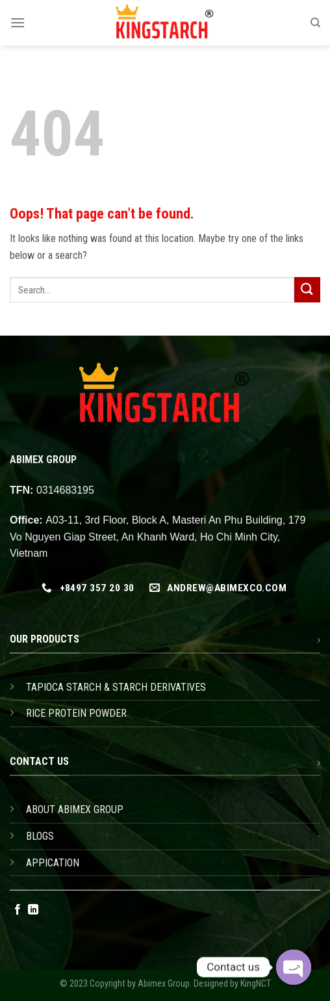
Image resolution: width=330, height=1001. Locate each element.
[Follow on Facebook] (17, 910)
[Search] (315, 22)
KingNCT (255, 983)
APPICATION (52, 863)
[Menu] (17, 22)
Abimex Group (164, 983)
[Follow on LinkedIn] (33, 910)
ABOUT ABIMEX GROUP (74, 809)
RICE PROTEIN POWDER (76, 713)
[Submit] (307, 289)
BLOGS (40, 836)
